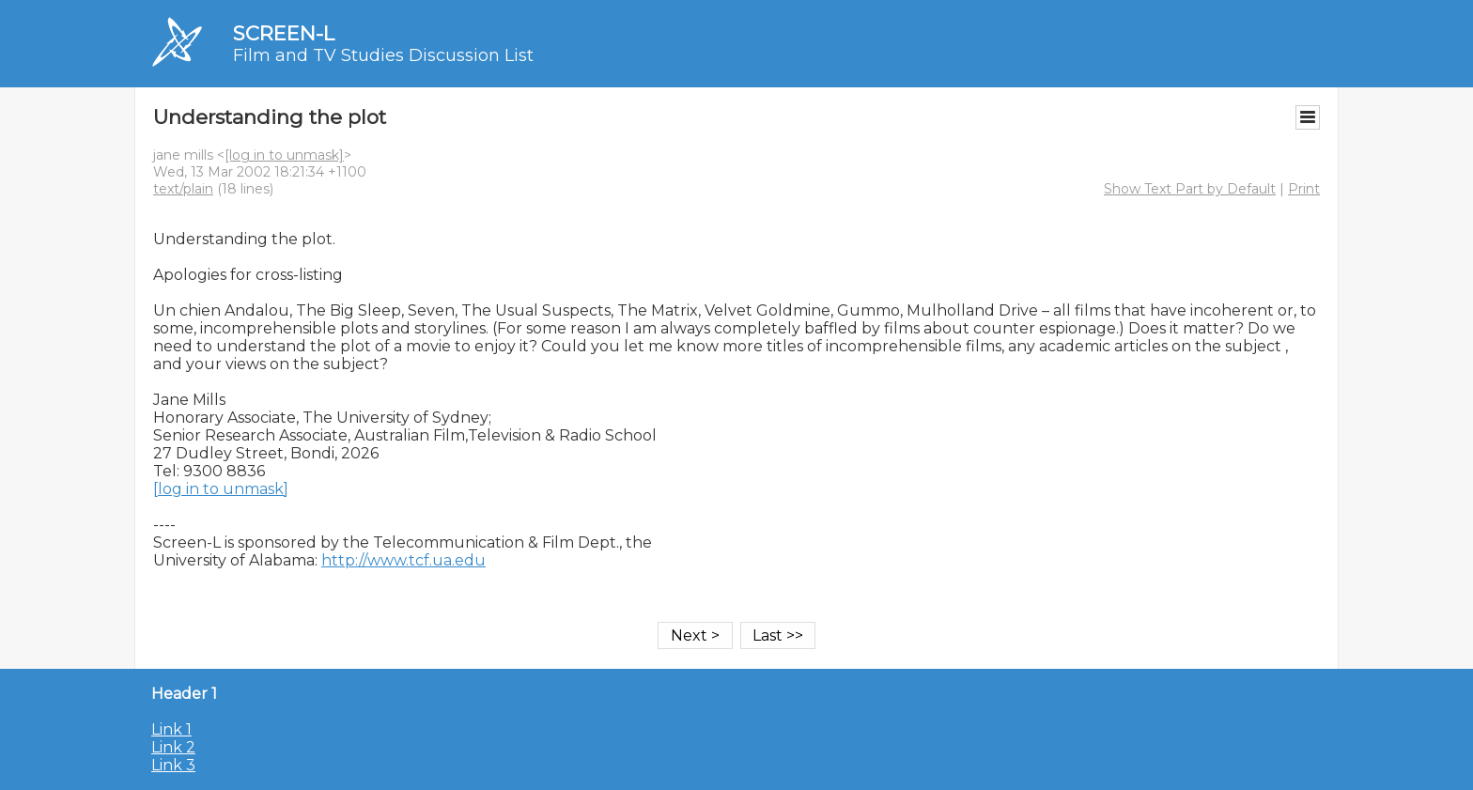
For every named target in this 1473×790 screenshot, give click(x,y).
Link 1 (171, 729)
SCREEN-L (283, 33)
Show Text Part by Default (1190, 188)
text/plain (183, 188)
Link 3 (173, 765)
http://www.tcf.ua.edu (403, 560)
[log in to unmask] (284, 155)
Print (1304, 188)
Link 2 (173, 747)
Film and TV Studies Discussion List (383, 55)
